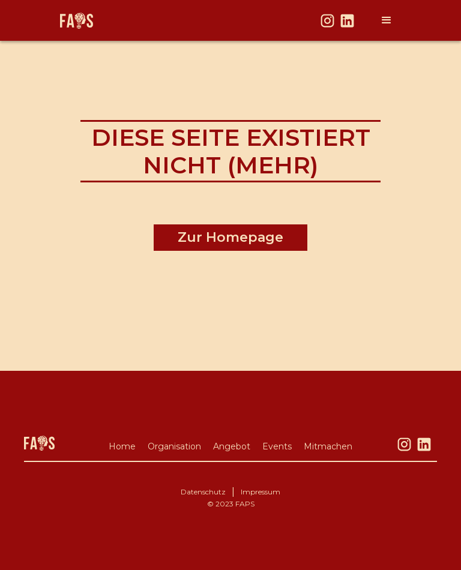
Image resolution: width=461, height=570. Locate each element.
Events (277, 446)
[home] (76, 21)
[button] (386, 20)
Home (122, 446)
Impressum (260, 491)
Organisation (174, 446)
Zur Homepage (230, 237)
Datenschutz (203, 491)
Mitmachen (328, 446)
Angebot (231, 446)
